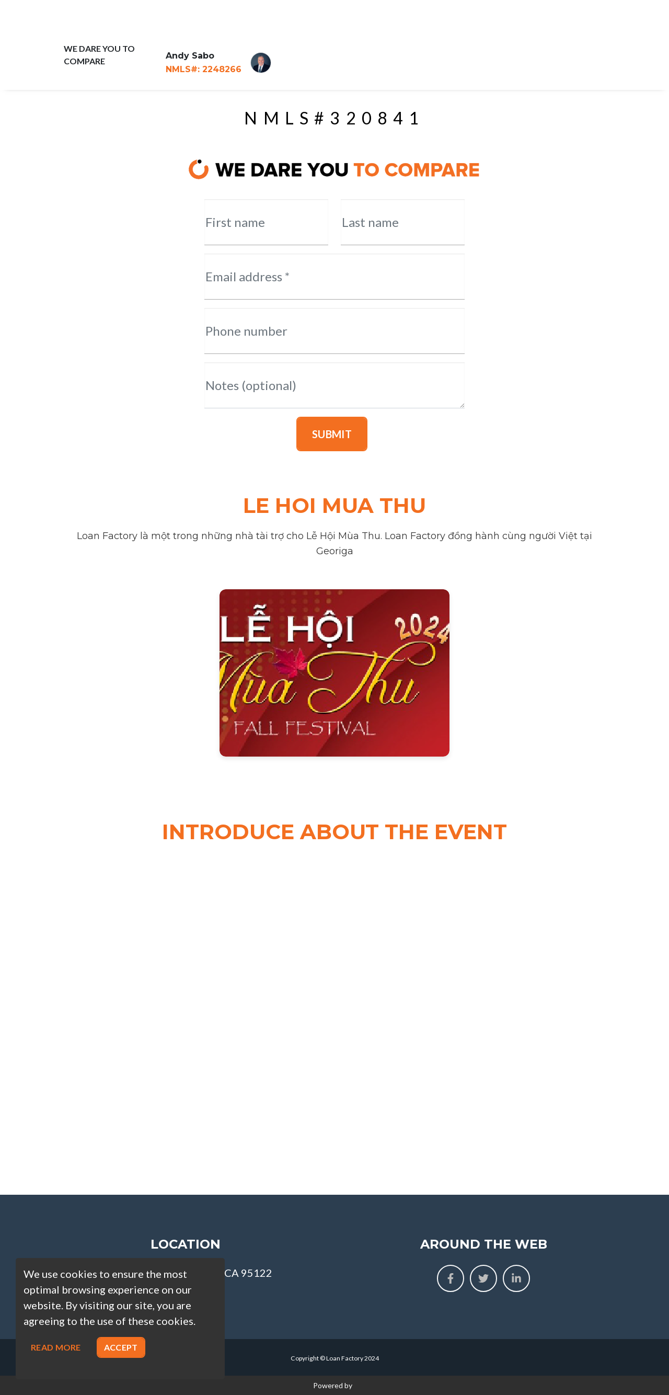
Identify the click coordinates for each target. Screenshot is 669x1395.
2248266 (203, 69)
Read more (56, 1347)
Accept (121, 1347)
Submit (332, 434)
